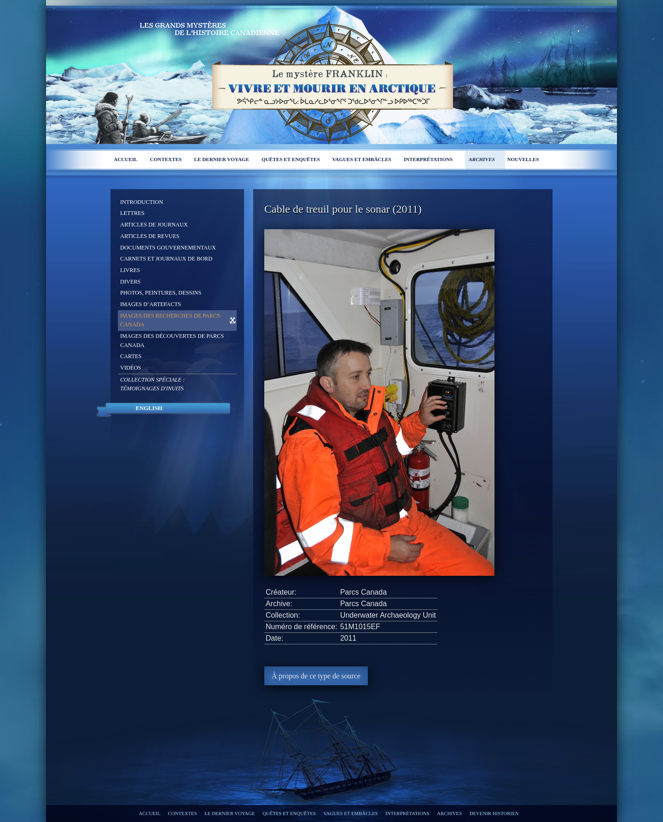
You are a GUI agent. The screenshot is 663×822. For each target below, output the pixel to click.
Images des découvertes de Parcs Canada (172, 340)
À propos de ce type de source (316, 676)
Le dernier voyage (221, 159)
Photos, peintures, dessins (160, 292)
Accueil (126, 159)
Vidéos (130, 368)
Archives (482, 159)
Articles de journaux (154, 224)
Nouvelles (523, 159)
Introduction (141, 202)
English (148, 408)
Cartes (130, 356)
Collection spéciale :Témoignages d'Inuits (152, 384)
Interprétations (428, 159)
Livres (130, 270)
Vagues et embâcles (361, 159)
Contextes (166, 159)
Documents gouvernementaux (168, 247)
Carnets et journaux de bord (166, 258)
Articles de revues (150, 236)
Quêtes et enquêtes (291, 159)
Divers (130, 281)
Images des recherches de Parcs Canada (170, 320)
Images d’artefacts (150, 304)
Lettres (132, 213)
